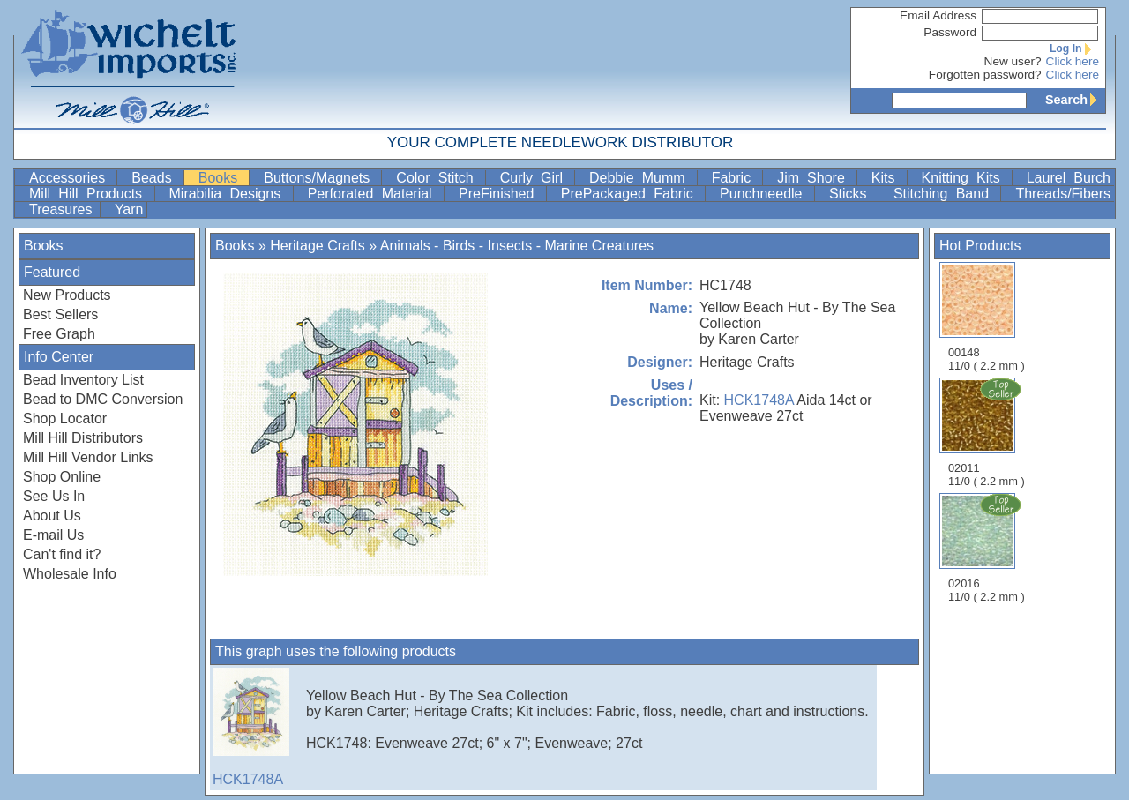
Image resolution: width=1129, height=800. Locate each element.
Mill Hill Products (90, 193)
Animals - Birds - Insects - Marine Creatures (517, 245)
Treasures (62, 209)
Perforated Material (374, 193)
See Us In (54, 496)
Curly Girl (535, 177)
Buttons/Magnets (321, 177)
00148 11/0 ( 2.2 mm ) (986, 317)
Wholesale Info (69, 573)
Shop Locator (65, 418)
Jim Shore (815, 177)
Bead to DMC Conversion (103, 399)
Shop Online (62, 476)
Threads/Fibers (1062, 193)
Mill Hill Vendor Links (88, 457)
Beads (155, 177)
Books (222, 177)
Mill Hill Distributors (83, 437)
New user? (1013, 61)
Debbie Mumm (641, 177)
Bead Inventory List (83, 379)
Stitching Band (945, 193)
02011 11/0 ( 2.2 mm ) (988, 432)
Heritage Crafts (317, 245)
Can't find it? (62, 554)
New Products (67, 295)
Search (1075, 100)
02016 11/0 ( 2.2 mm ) (988, 547)
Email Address (938, 15)
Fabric (735, 177)
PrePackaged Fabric (631, 193)
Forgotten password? (985, 74)
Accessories (71, 177)
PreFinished (500, 193)
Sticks (852, 193)
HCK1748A (759, 400)
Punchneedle (765, 193)
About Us (52, 515)
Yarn (129, 209)
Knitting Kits (965, 177)
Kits (887, 177)
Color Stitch (438, 177)
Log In (1074, 48)
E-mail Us (53, 534)
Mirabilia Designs (229, 193)
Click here (1072, 61)
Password (949, 32)
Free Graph (59, 333)
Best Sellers (60, 314)
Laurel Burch (1068, 177)
